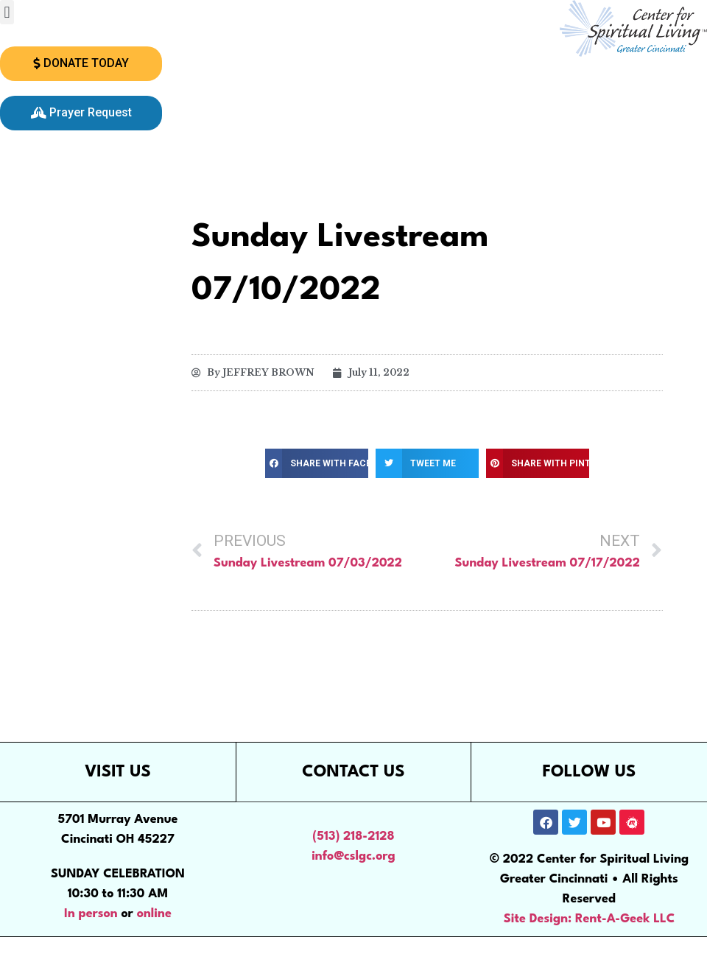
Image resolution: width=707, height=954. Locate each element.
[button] (7, 12)
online (154, 914)
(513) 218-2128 (353, 836)
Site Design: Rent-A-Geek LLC (589, 919)
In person (91, 914)
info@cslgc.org (353, 856)
